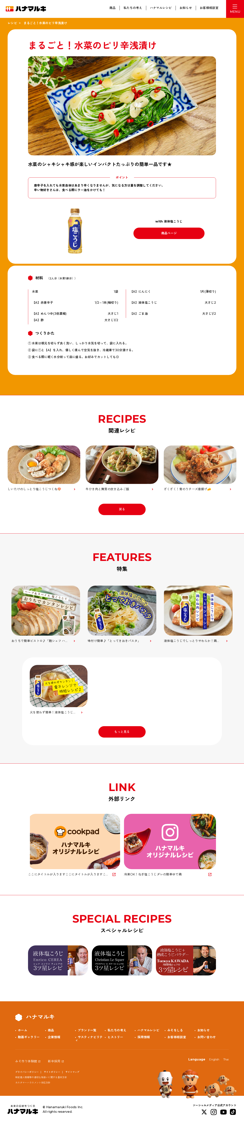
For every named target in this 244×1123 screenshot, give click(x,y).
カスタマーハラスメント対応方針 (33, 1082)
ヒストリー (115, 1037)
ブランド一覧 (87, 1030)
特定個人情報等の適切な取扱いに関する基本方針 (41, 1077)
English (214, 1059)
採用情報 (143, 1037)
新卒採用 (54, 1061)
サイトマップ (72, 1072)
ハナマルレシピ (161, 8)
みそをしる (175, 1030)
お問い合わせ (206, 1037)
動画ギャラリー (29, 1037)
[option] (46, 614)
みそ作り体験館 (26, 1061)
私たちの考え (133, 8)
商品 (112, 8)
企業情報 (54, 1037)
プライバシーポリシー (27, 1072)
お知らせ (186, 8)
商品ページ (169, 233)
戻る (122, 509)
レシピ (12, 23)
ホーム (22, 1030)
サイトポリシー (52, 1072)
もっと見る (122, 732)
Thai (226, 1059)
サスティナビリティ (89, 1038)
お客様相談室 (209, 8)
